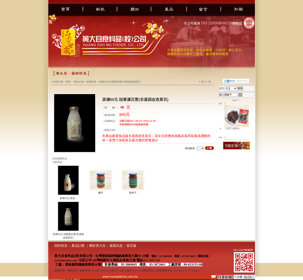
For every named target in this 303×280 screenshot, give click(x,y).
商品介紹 (79, 81)
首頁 (68, 81)
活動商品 (57, 162)
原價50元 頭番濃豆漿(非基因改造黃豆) (120, 81)
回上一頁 (206, 81)
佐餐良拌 (91, 81)
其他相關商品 (59, 158)
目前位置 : (59, 81)
